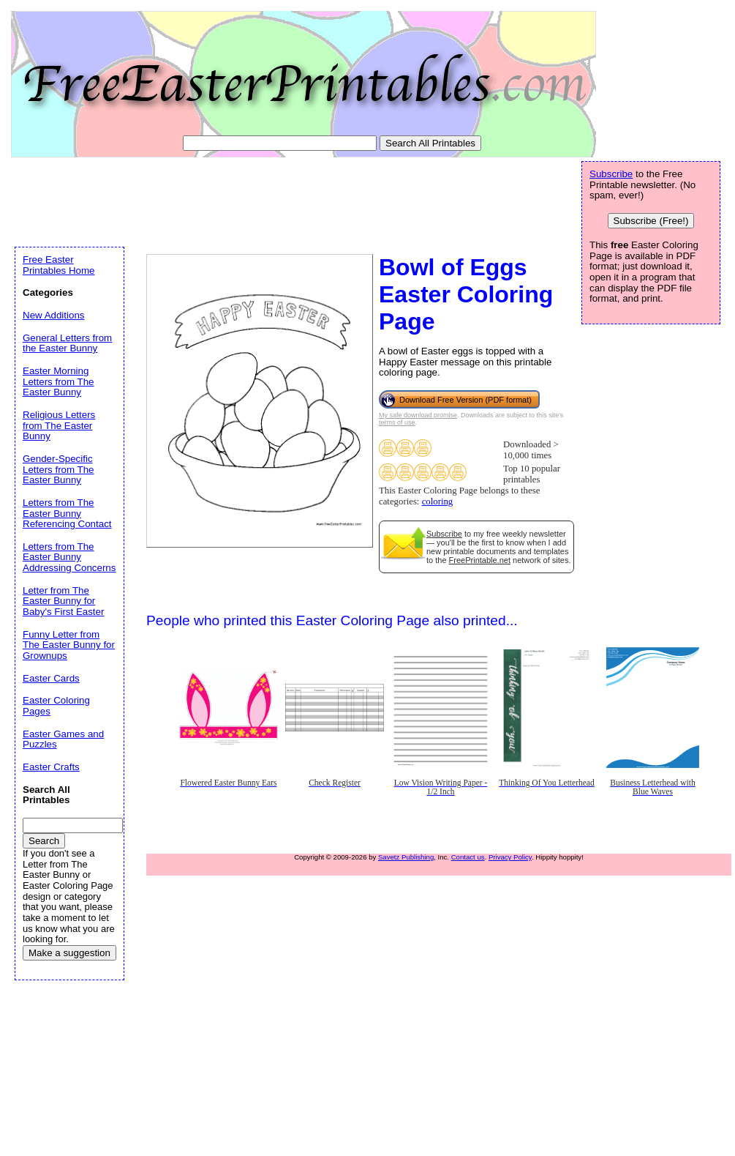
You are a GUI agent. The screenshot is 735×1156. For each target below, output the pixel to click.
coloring (437, 501)
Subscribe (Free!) (651, 220)
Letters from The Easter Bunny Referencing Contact (67, 513)
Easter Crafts (51, 766)
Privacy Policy (510, 857)
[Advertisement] (281, 199)
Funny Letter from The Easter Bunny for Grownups (69, 645)
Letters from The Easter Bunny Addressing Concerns (69, 557)
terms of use (397, 422)
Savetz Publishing (406, 857)
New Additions (53, 315)
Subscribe (444, 533)
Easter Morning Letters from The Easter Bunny (58, 381)
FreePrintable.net (479, 560)
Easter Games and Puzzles (63, 739)
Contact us (468, 857)
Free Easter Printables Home (59, 265)
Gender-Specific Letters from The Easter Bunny (58, 469)
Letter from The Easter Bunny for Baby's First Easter (63, 601)
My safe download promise (418, 415)
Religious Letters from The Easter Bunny (59, 425)
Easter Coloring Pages (56, 706)
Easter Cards (51, 678)
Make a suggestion (69, 952)
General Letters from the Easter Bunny (67, 343)
